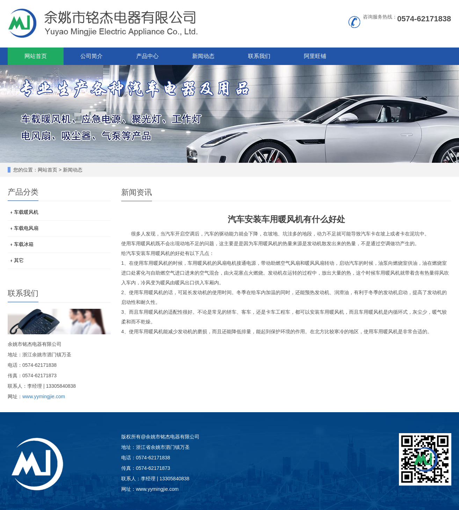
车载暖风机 (26, 212)
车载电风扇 (26, 228)
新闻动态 (203, 56)
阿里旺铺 (315, 56)
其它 (19, 260)
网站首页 (35, 56)
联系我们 (259, 56)
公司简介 (91, 56)
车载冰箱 (24, 244)
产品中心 (147, 56)
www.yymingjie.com (43, 396)
